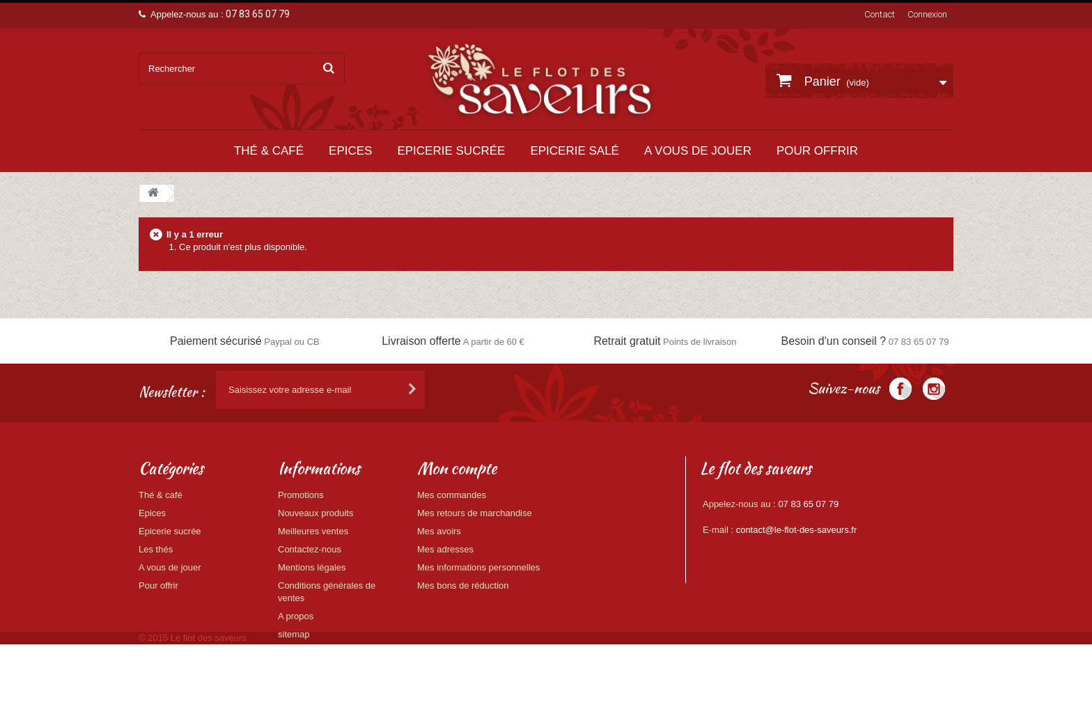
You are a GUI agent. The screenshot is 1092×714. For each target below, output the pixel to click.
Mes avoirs (439, 531)
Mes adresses (445, 549)
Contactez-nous (309, 549)
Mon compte (457, 468)
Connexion (927, 14)
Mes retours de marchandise (474, 513)
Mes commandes (451, 495)
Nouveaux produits (315, 513)
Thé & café (269, 150)
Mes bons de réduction (463, 585)
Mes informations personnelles (478, 567)
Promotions (301, 495)
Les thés (156, 549)
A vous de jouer (697, 150)
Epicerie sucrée (451, 150)
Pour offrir (817, 150)
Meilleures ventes (313, 531)
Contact (879, 14)
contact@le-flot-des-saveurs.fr (796, 530)
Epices (350, 150)
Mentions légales (312, 567)
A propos (295, 616)
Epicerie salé (574, 150)
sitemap (294, 634)
